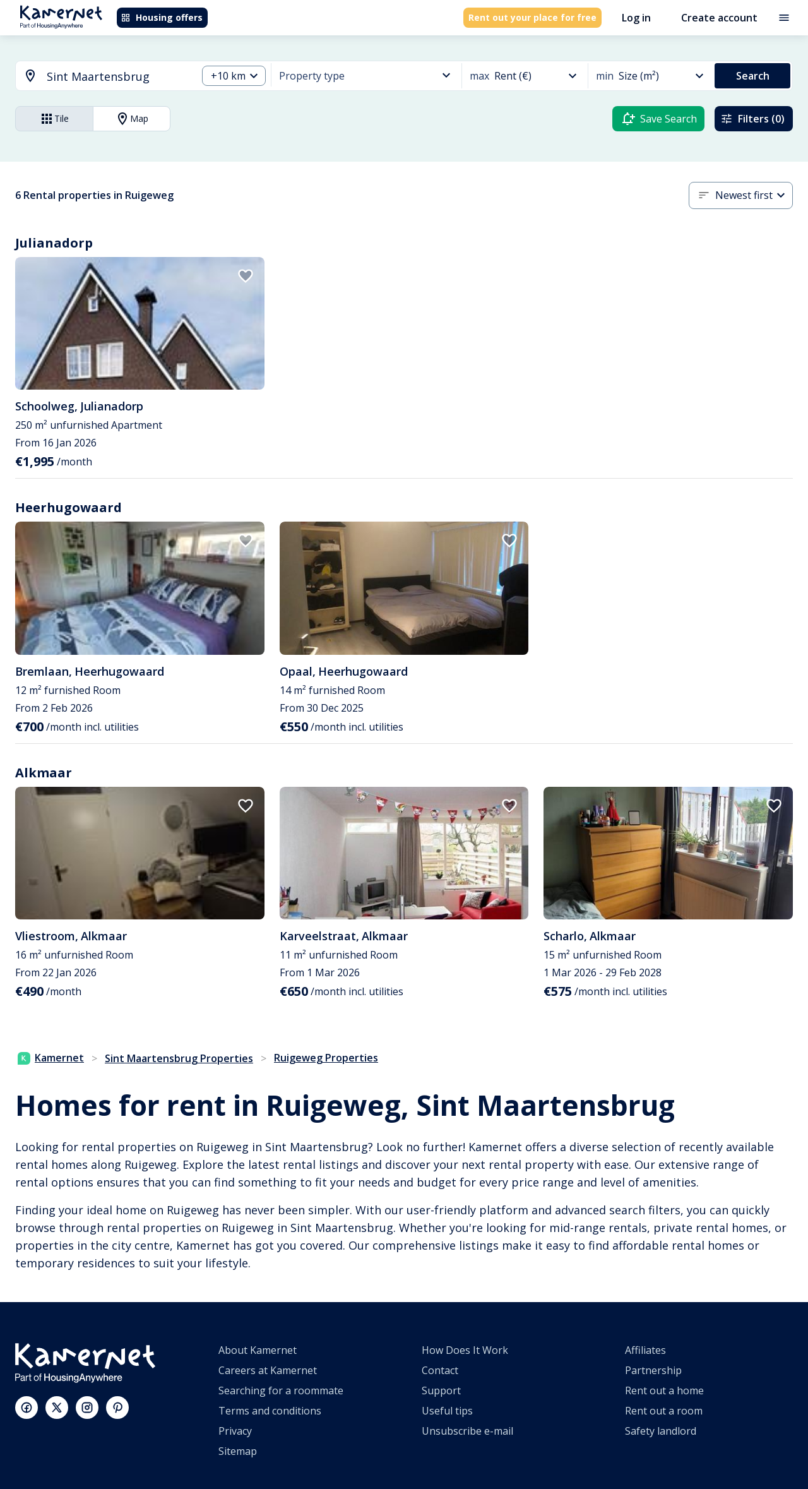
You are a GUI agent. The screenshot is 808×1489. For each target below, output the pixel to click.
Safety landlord (660, 1431)
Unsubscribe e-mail (467, 1431)
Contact (440, 1370)
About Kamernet (257, 1350)
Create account (719, 18)
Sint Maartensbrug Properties (179, 1058)
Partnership (653, 1370)
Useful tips (447, 1411)
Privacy (235, 1431)
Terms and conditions (269, 1411)
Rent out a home (664, 1390)
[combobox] (99, 77)
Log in (636, 18)
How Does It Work (465, 1350)
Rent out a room (664, 1411)
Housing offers (162, 17)
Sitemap (237, 1451)
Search (752, 76)
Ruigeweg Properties (326, 1057)
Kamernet (51, 1058)
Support (441, 1390)
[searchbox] (117, 76)
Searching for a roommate (280, 1390)
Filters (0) (752, 119)
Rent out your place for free (532, 17)
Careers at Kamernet (267, 1370)
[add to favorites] (245, 276)
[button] (234, 76)
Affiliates (645, 1350)
